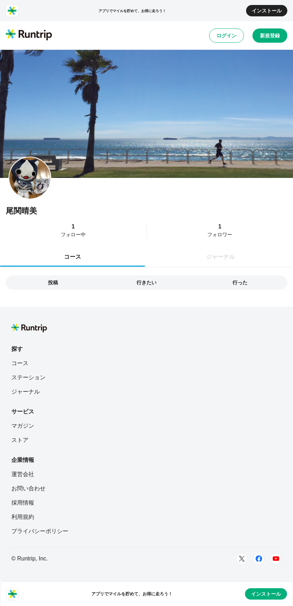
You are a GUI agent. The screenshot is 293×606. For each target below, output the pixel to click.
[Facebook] (259, 558)
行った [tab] (240, 282)
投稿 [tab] (53, 282)
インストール (267, 11)
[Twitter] (241, 558)
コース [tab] (72, 257)
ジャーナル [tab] (220, 257)
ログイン (226, 35)
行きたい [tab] (146, 282)
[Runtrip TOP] (29, 35)
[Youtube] (276, 558)
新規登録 (270, 35)
